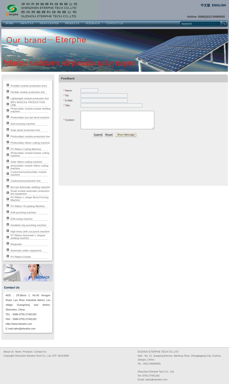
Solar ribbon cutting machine (26, 161)
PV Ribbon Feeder (20, 256)
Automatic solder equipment (25, 250)
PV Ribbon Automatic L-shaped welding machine (27, 236)
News (18, 351)
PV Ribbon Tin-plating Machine (27, 206)
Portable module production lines (28, 85)
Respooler (16, 244)
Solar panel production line (25, 130)
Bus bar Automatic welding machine (30, 187)
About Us (9, 351)
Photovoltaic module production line (30, 136)
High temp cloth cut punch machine (29, 231)
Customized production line (25, 180)
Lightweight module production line (29, 98)
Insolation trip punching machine (28, 225)
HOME (10, 23)
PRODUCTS (72, 23)
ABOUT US (26, 23)
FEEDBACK (93, 23)
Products (28, 351)
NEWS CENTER (49, 23)
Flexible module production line (27, 92)
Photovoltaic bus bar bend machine (29, 117)
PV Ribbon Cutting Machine (25, 149)
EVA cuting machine (21, 218)
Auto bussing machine (22, 123)
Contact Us (40, 351)
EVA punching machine (23, 212)
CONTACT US (114, 23)
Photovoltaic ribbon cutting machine (30, 142)
